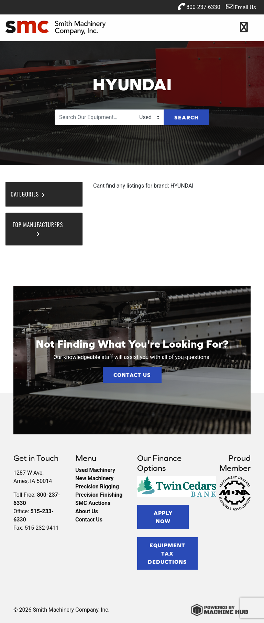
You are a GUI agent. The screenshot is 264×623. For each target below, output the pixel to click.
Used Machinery (95, 470)
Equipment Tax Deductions (167, 553)
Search (186, 117)
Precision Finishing (98, 495)
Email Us (241, 7)
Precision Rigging (97, 486)
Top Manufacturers (38, 228)
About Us (86, 511)
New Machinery (94, 478)
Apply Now (163, 517)
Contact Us (132, 375)
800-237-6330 (198, 6)
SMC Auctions (92, 503)
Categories (28, 194)
